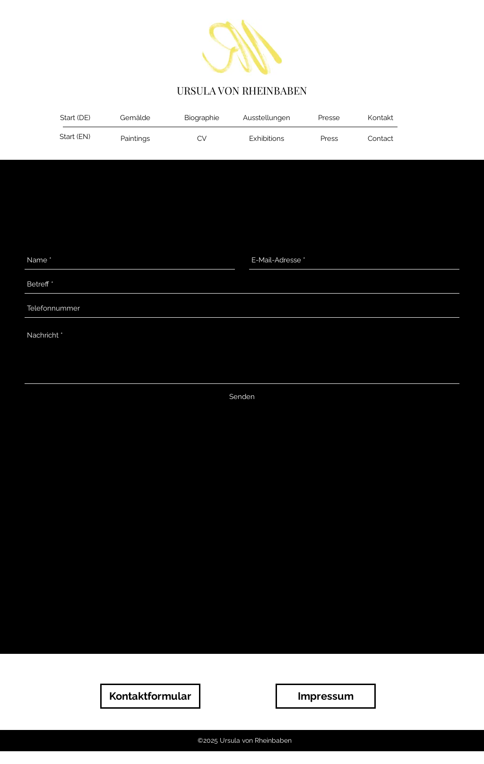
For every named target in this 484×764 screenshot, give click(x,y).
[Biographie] (202, 117)
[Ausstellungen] (266, 117)
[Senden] (242, 396)
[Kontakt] (380, 117)
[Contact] (380, 138)
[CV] (202, 138)
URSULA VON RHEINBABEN (242, 90)
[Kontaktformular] (150, 696)
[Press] (329, 138)
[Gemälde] (135, 117)
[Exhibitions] (266, 138)
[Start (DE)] (75, 117)
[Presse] (329, 117)
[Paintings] (135, 138)
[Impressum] (326, 696)
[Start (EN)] (75, 136)
